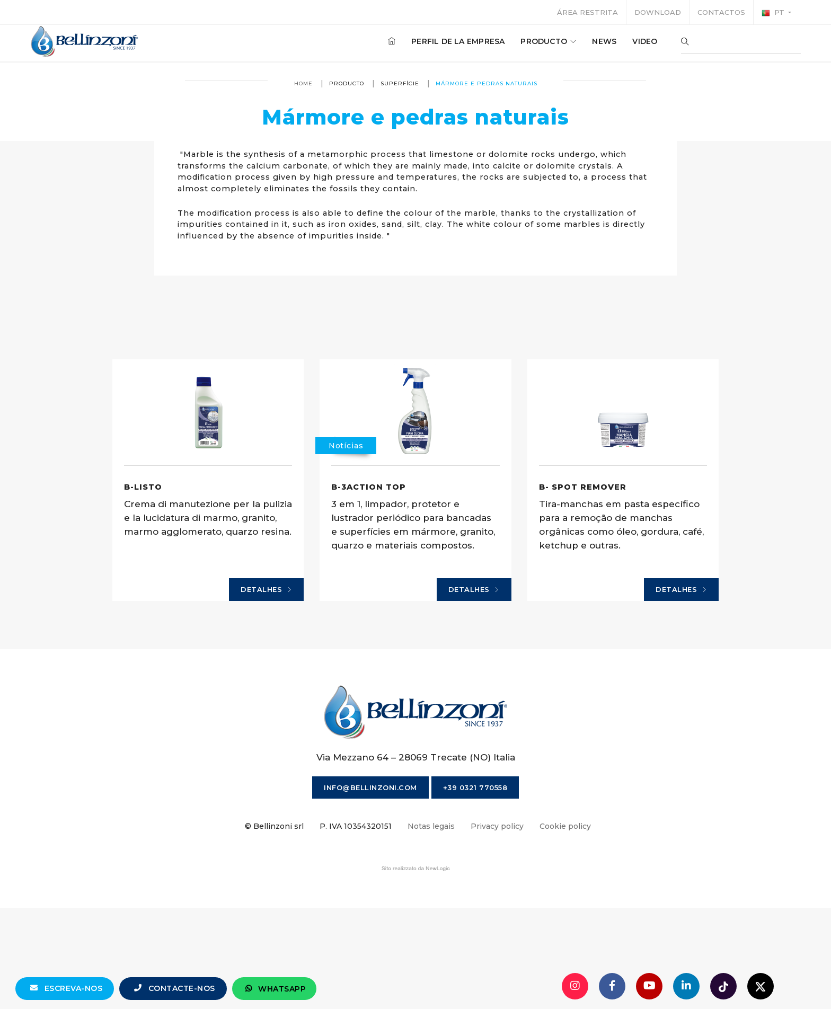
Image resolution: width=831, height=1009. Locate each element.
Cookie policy (565, 926)
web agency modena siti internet (416, 969)
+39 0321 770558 (475, 887)
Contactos (721, 12)
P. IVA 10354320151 (356, 926)
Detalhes (272, 688)
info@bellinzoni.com (370, 887)
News (602, 42)
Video (643, 42)
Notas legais (431, 926)
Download (657, 12)
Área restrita (587, 12)
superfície (400, 83)
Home (303, 83)
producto (546, 42)
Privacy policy (497, 926)
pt (774, 12)
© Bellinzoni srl (274, 926)
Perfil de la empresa (456, 42)
